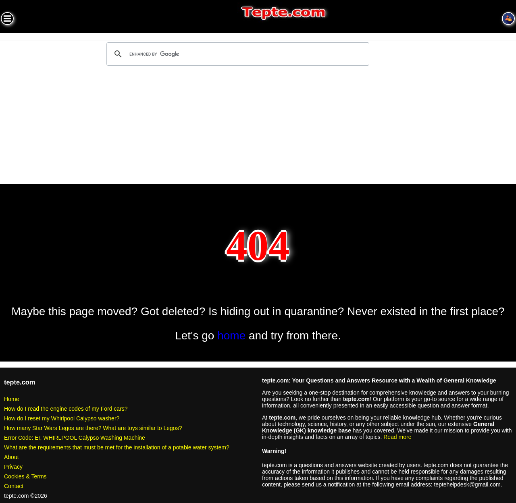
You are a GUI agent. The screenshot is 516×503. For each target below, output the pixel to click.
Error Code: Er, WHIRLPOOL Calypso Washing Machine (74, 437)
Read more (397, 437)
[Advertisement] (258, 126)
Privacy (13, 467)
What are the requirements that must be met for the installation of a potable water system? (116, 447)
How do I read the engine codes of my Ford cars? (66, 408)
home (231, 335)
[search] (236, 54)
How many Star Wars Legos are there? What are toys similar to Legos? (93, 428)
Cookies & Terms (25, 476)
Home (11, 399)
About (11, 457)
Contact (13, 486)
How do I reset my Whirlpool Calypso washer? (61, 418)
